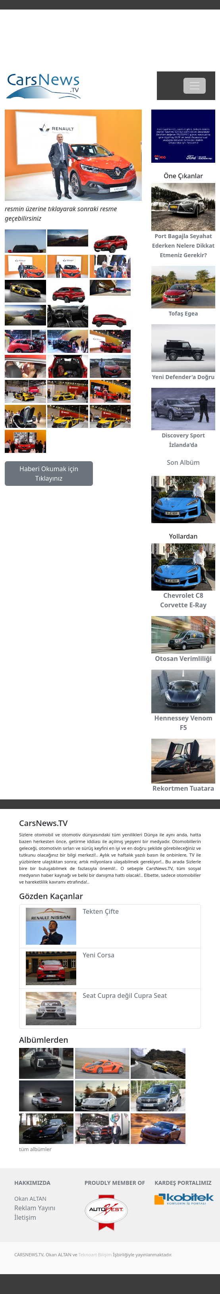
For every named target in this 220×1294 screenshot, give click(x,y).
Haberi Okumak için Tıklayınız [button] (48, 473)
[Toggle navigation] (194, 86)
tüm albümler (35, 1149)
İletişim (25, 1217)
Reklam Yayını (34, 1207)
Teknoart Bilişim (95, 1254)
